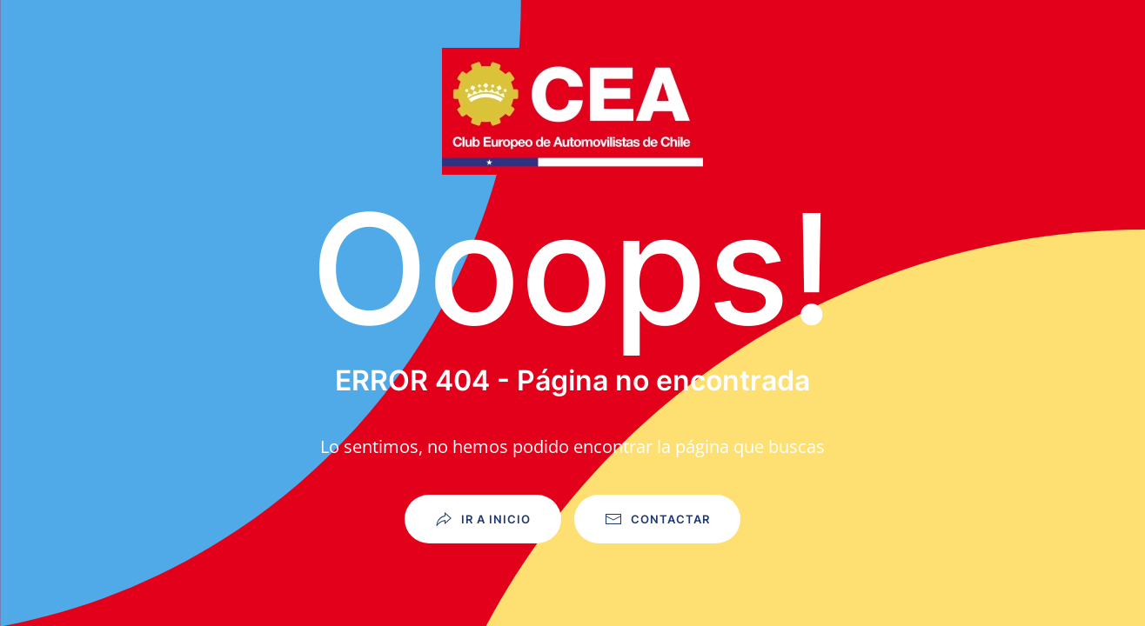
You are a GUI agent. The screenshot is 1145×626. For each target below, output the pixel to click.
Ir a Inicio (483, 519)
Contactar (657, 519)
